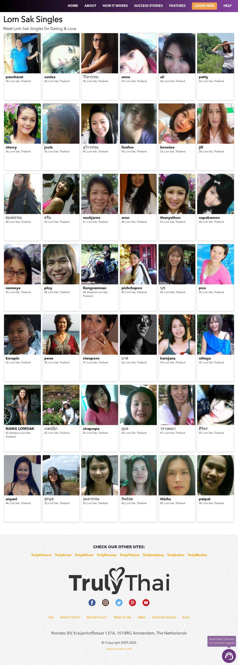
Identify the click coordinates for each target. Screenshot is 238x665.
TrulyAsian (63, 555)
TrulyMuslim (197, 555)
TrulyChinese (41, 555)
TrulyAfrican (84, 555)
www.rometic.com (119, 649)
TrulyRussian (107, 555)
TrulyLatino (175, 555)
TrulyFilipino (130, 555)
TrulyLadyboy (153, 555)
